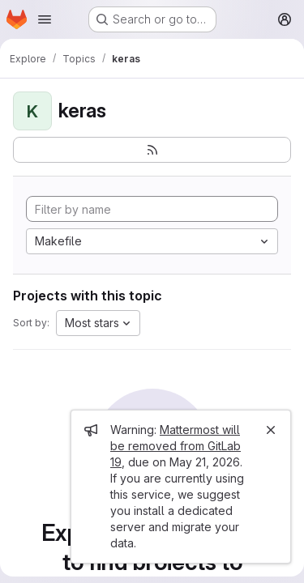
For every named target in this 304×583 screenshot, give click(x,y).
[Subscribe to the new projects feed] (152, 150)
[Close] (270, 430)
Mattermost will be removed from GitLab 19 (175, 446)
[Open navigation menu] (45, 19)
